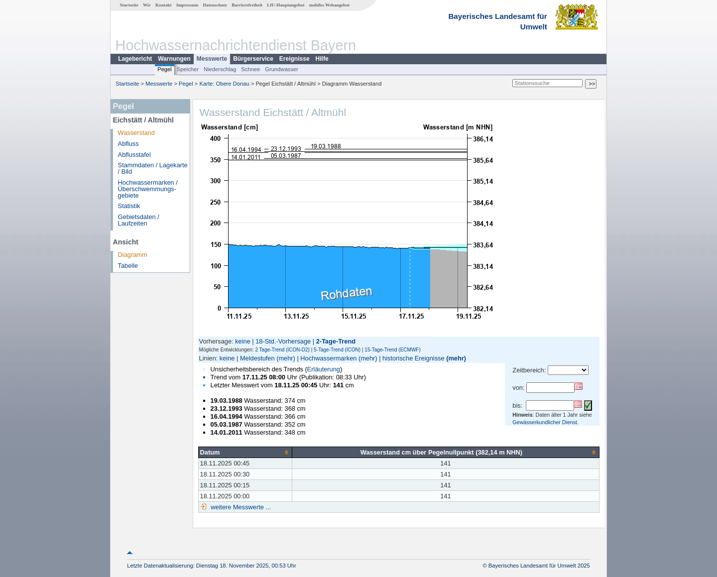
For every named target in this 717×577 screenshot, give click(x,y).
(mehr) (285, 358)
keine (242, 341)
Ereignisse (294, 58)
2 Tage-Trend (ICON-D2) (282, 349)
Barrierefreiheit (247, 4)
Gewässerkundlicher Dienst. (545, 422)
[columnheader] (245, 452)
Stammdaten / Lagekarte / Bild (153, 168)
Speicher (188, 69)
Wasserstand (136, 132)
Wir (147, 4)
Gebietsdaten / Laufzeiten (138, 220)
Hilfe (322, 58)
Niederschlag (220, 69)
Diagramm (132, 254)
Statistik (129, 206)
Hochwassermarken (328, 358)
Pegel (164, 69)
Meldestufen (257, 358)
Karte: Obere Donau (224, 84)
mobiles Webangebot (329, 4)
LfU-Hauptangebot (285, 4)
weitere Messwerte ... (240, 507)
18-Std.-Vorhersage (283, 341)
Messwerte (212, 58)
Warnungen (174, 58)
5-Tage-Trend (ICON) (337, 349)
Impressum (187, 4)
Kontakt (163, 4)
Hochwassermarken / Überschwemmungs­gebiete (148, 189)
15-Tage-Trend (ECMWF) (392, 349)
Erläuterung (323, 369)
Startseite (129, 4)
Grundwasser (281, 69)
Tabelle (128, 265)
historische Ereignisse (413, 358)
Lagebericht (135, 58)
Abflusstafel (134, 154)
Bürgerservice (253, 58)
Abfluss (128, 143)
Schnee (250, 69)
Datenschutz (215, 4)
